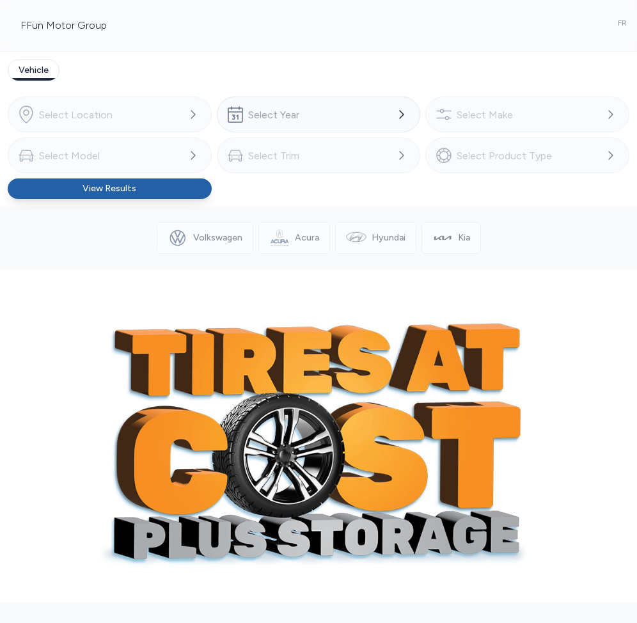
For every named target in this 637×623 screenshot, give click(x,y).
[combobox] (109, 114)
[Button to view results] (110, 188)
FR (622, 23)
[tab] (33, 70)
